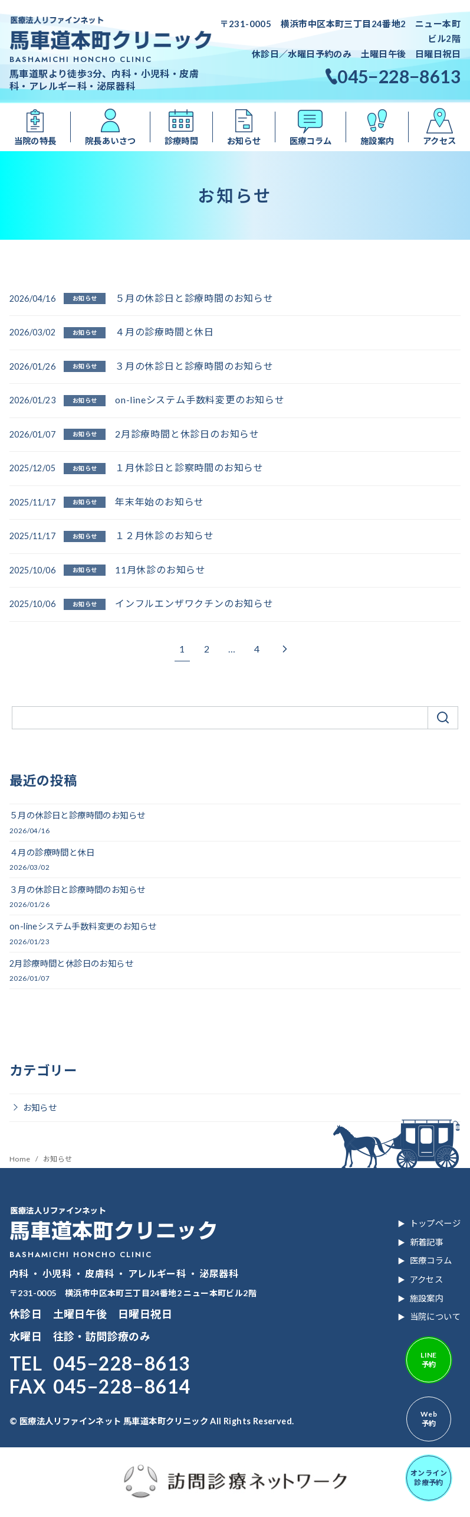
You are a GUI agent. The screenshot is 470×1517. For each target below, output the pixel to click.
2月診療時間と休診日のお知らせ (187, 433)
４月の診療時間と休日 (164, 331)
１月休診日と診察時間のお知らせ (189, 467)
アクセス (426, 1279)
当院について (435, 1317)
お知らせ (244, 141)
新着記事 (427, 1242)
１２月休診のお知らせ (164, 535)
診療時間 (182, 141)
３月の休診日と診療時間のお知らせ (194, 365)
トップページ (435, 1223)
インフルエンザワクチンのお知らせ (194, 603)
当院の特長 (35, 141)
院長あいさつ (110, 141)
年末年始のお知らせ (159, 501)
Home (20, 1158)
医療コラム (311, 141)
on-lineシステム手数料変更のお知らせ (200, 399)
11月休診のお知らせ (160, 569)
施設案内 (377, 141)
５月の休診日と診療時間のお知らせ (194, 298)
